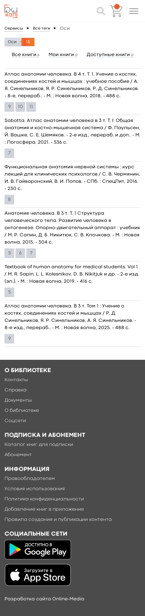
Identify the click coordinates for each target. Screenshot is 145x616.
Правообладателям (30, 479)
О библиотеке (22, 411)
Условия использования (35, 489)
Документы (18, 400)
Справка (16, 390)
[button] (133, 11)
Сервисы (14, 28)
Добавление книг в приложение (44, 509)
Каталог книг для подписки (39, 445)
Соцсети (15, 421)
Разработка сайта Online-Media (44, 599)
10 (20, 107)
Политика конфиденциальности (44, 499)
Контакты (16, 380)
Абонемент (18, 455)
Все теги (41, 28)
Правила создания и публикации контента (58, 520)
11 (31, 107)
